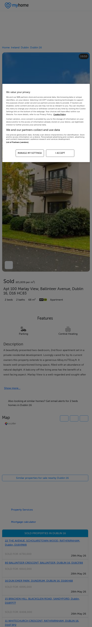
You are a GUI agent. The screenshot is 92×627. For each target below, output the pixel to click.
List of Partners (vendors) (17, 142)
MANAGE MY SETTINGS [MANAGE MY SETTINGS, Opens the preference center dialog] (30, 153)
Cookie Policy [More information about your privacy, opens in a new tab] (59, 114)
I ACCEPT (60, 153)
